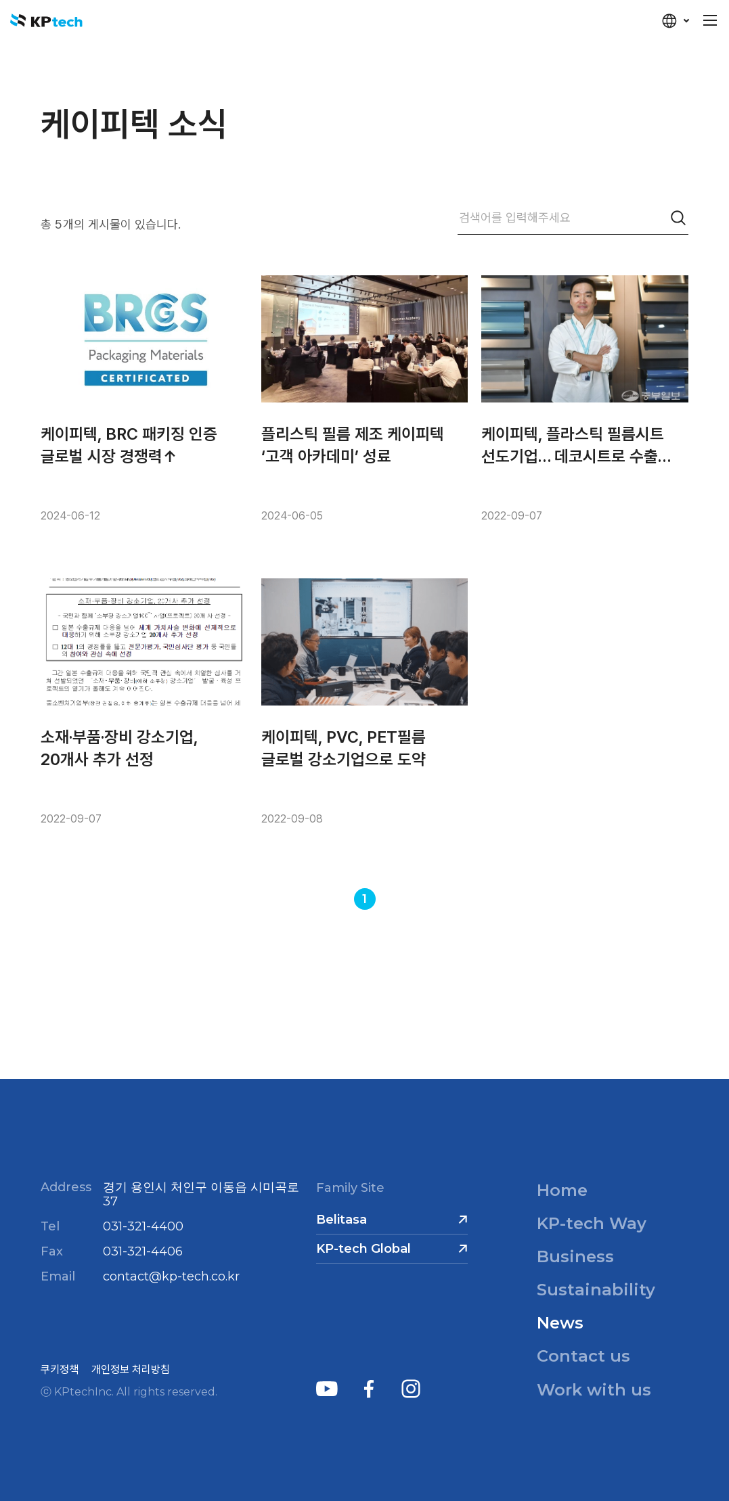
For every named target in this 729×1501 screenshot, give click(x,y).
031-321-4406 (143, 1251)
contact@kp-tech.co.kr (171, 1276)
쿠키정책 (60, 1369)
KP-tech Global (363, 1248)
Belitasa (341, 1219)
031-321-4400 (143, 1226)
